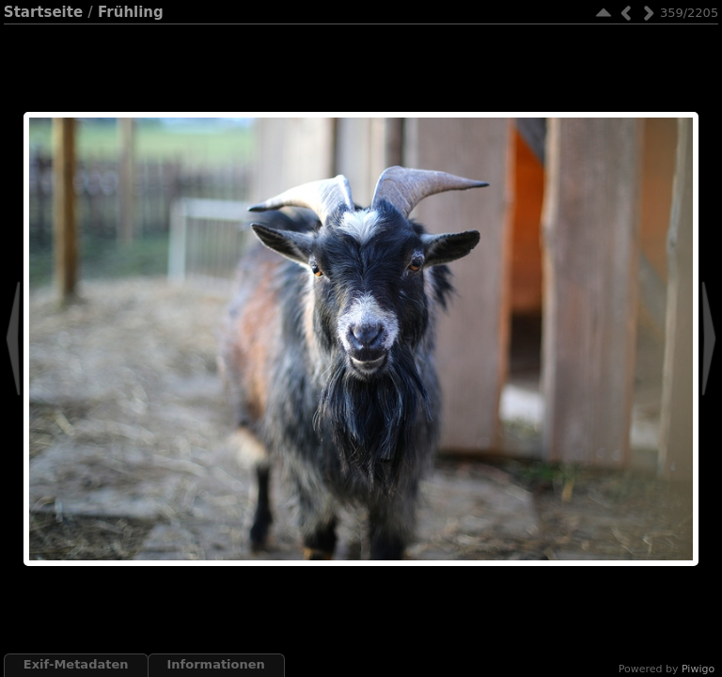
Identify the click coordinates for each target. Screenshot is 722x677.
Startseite (43, 12)
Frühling (131, 12)
